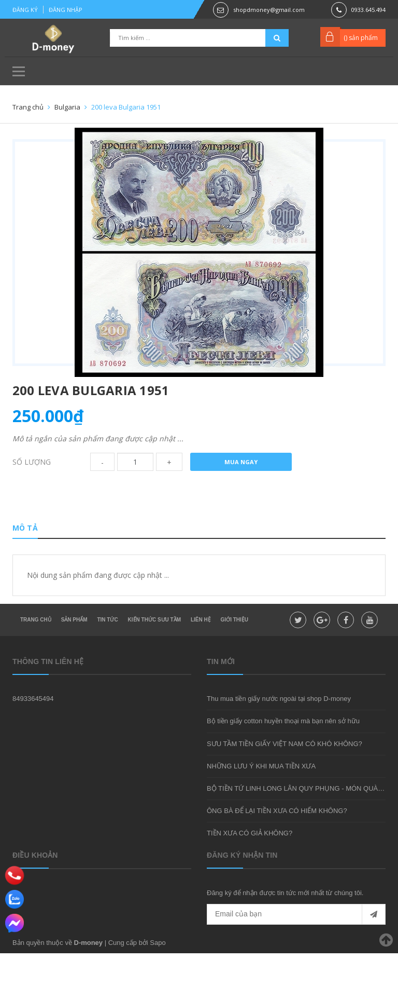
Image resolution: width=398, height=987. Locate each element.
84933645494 (33, 733)
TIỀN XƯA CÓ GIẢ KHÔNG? (249, 867)
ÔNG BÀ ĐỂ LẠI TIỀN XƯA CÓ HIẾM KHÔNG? (277, 844)
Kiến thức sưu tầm (154, 653)
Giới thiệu (234, 653)
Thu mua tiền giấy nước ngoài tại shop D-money (279, 733)
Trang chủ (35, 653)
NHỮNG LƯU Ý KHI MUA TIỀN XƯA (261, 800)
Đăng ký (25, 9)
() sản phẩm (361, 37)
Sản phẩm (74, 653)
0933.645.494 (368, 9)
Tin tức (107, 653)
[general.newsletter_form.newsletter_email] (296, 948)
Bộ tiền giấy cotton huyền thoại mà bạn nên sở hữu (283, 755)
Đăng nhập (65, 9)
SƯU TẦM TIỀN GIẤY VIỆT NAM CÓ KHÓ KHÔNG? (284, 777)
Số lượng (31, 489)
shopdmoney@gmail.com (269, 9)
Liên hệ (201, 653)
